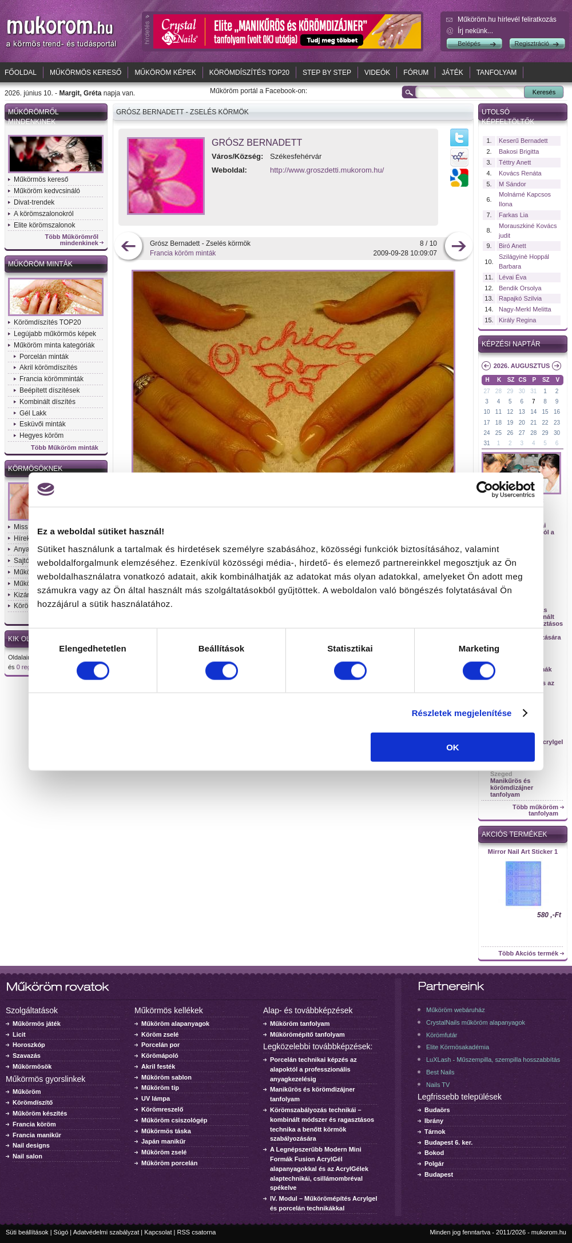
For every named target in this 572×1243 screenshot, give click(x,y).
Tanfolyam (496, 73)
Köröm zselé (159, 1034)
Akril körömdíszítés (48, 367)
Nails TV (438, 1084)
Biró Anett (512, 245)
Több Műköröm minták (64, 448)
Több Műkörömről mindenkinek (72, 240)
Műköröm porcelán (169, 1163)
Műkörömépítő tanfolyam (307, 1034)
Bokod (434, 1152)
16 (557, 412)
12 (510, 412)
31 (533, 391)
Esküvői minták (42, 424)
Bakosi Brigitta (519, 151)
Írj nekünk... (475, 31)
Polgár (434, 1163)
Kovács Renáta (520, 173)
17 (486, 422)
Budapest (438, 1174)
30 (522, 391)
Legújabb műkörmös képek (55, 334)
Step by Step (327, 73)
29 (510, 391)
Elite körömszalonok (44, 225)
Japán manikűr (163, 1141)
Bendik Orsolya (520, 288)
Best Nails (440, 1072)
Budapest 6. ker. (448, 1142)
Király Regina (517, 320)
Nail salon (27, 1156)
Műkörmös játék (37, 1023)
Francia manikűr (37, 1135)
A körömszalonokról (44, 214)
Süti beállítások (27, 1232)
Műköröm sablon (166, 1077)
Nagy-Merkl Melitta (525, 309)
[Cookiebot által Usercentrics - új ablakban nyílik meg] (485, 489)
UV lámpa (155, 1098)
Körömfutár (441, 1035)
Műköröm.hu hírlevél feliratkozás (507, 19)
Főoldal (21, 73)
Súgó (61, 1232)
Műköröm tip (160, 1087)
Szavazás (27, 1055)
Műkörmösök (32, 1066)
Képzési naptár (511, 344)
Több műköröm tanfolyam (535, 810)
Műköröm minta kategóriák (54, 345)
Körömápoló (159, 1055)
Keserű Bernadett (523, 140)
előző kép (128, 247)
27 (486, 391)
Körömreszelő (162, 1109)
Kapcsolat (158, 1232)
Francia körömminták (51, 379)
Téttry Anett (515, 162)
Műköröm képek (165, 73)
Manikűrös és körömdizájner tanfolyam (511, 787)
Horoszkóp (29, 1044)
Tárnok (435, 1131)
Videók (377, 73)
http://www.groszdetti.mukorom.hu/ (327, 170)
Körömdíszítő (33, 1102)
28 (498, 391)
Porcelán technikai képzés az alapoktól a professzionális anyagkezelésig (313, 1069)
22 (545, 422)
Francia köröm (34, 1124)
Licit (19, 1034)
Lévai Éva (512, 277)
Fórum (415, 73)
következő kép (458, 247)
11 (498, 412)
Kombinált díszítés (47, 402)
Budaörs (437, 1109)
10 (486, 412)
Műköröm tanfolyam (300, 1023)
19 (510, 422)
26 (510, 433)
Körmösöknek (35, 469)
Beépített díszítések (49, 390)
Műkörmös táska (166, 1131)
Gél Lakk (32, 413)
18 (498, 422)
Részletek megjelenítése (462, 712)
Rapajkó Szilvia (520, 298)
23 (557, 422)
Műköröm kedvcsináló (47, 191)
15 (545, 412)
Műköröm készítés (40, 1113)
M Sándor (512, 184)
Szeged (501, 773)
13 (522, 412)
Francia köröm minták (183, 253)
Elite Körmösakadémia (457, 1047)
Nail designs (31, 1145)
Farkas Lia (513, 214)
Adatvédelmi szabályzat (106, 1232)
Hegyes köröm (41, 435)
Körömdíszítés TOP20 (249, 73)
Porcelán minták (44, 357)
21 (533, 422)
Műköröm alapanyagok (175, 1023)
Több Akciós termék (528, 953)
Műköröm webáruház (455, 1009)
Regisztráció (531, 43)
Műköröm (27, 1091)
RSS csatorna (196, 1232)
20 (522, 422)
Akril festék (158, 1066)
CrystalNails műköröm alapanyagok (475, 1022)
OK (452, 747)
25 (498, 433)
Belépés (469, 43)
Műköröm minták (40, 264)
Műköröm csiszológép (174, 1120)
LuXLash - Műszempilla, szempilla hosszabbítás (493, 1059)
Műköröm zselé (163, 1152)
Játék (452, 73)
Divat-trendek (34, 202)
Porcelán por (160, 1044)
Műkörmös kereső (85, 73)
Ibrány (433, 1120)
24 (486, 433)
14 (533, 412)
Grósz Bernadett (257, 142)
